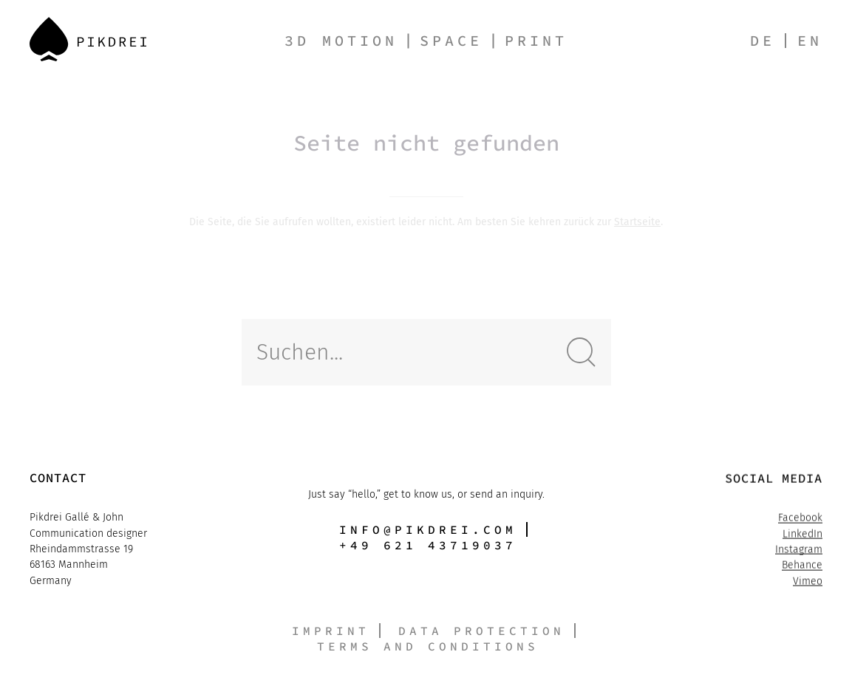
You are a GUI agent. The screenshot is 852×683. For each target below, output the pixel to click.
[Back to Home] (88, 39)
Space (451, 40)
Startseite (637, 222)
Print (536, 40)
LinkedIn (802, 534)
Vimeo (807, 582)
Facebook (800, 518)
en (809, 40)
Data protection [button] (481, 630)
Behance (802, 566)
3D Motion (341, 40)
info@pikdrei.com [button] (428, 529)
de (762, 40)
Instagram (798, 550)
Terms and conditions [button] (428, 646)
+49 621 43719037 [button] (428, 546)
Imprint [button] (330, 630)
